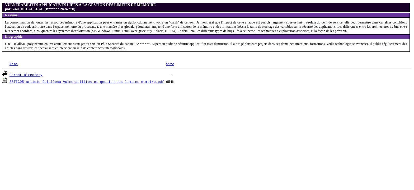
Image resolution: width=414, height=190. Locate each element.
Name (14, 63)
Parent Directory (26, 74)
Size (170, 63)
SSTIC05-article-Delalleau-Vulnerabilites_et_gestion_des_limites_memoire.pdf (87, 81)
